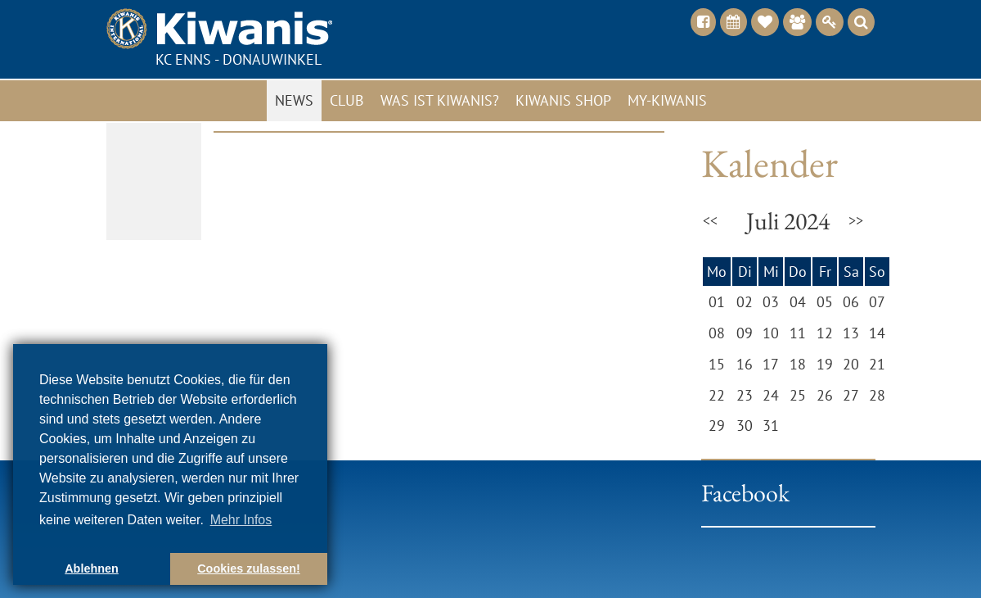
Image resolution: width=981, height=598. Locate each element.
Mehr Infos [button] (241, 520)
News (294, 100)
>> (855, 220)
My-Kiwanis (667, 100)
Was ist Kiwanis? (439, 100)
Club (347, 100)
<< (710, 220)
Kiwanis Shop (563, 100)
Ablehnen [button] (92, 568)
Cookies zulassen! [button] (248, 568)
